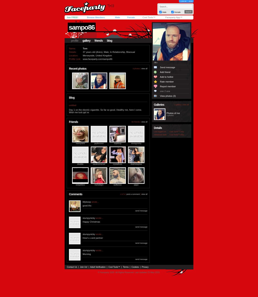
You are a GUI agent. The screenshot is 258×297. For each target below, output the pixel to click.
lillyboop (87, 202)
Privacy (145, 267)
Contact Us (72, 267)
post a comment (133, 194)
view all (144, 69)
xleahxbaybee (136, 164)
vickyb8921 (80, 185)
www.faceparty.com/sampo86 (97, 59)
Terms (126, 267)
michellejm (99, 185)
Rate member (167, 81)
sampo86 (82, 27)
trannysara (80, 143)
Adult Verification (98, 267)
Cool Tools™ (148, 17)
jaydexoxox (99, 143)
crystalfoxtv (117, 164)
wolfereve (118, 185)
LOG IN (183, 1)
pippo (136, 185)
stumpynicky (136, 143)
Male (117, 17)
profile (74, 40)
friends (99, 40)
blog (109, 40)
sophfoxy (117, 143)
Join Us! (83, 267)
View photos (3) (168, 96)
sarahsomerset (99, 164)
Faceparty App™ (173, 17)
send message (141, 211)
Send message (167, 67)
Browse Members (96, 17)
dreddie (80, 164)
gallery (86, 40)
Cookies (135, 267)
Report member (168, 86)
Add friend (165, 72)
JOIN (191, 1)
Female (131, 17)
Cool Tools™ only (176, 132)
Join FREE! (72, 17)
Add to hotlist (166, 77)
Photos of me (173, 113)
